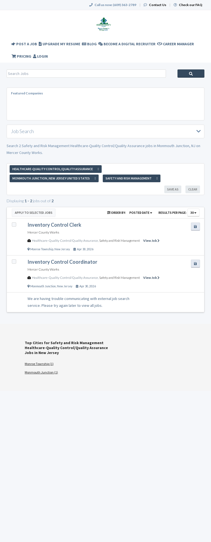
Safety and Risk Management (119, 240)
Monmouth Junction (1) (41, 372)
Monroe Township (41, 249)
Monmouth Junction (43, 286)
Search (190, 73)
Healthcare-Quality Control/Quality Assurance (65, 240)
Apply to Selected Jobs (33, 212)
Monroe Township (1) (39, 364)
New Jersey (62, 249)
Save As (173, 189)
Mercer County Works (43, 232)
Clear (192, 189)
